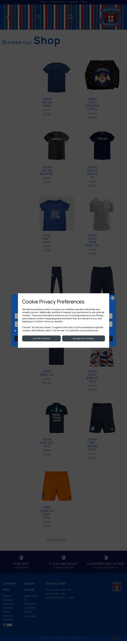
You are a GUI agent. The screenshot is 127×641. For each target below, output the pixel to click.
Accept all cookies (83, 338)
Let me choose (41, 338)
